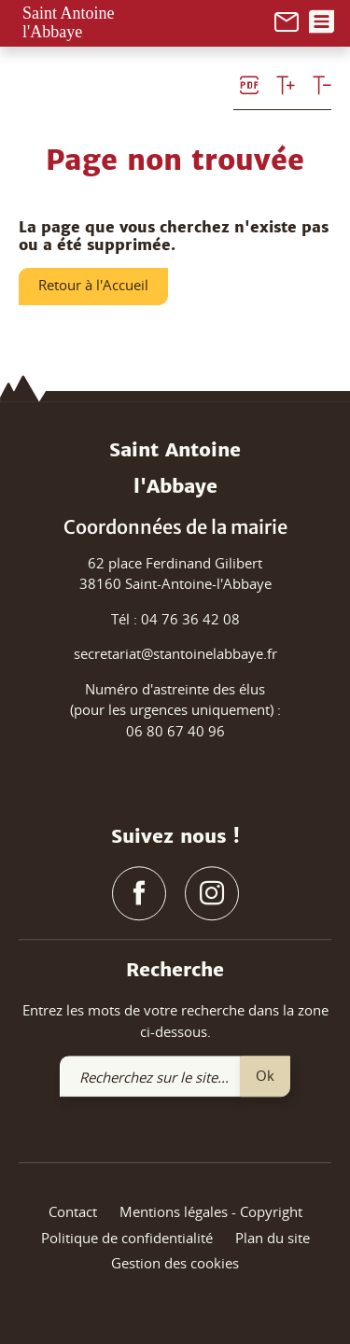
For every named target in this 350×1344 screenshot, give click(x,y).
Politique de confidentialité (127, 1237)
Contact (73, 1212)
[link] (286, 20)
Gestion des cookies (175, 1263)
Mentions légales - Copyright (210, 1212)
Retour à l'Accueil (93, 284)
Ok (265, 1075)
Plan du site (272, 1237)
